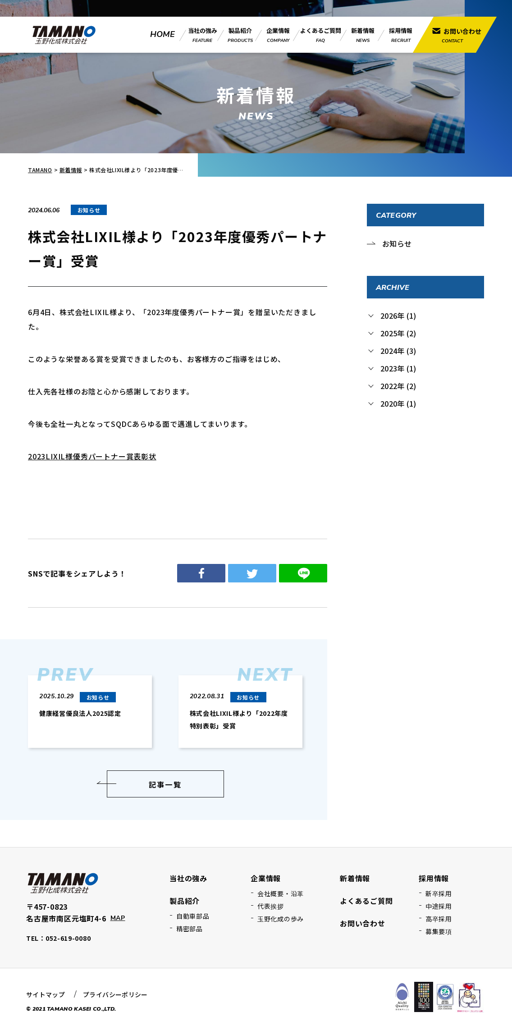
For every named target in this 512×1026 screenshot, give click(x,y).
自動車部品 (193, 916)
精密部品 (189, 928)
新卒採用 (438, 893)
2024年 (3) (398, 350)
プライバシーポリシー (115, 994)
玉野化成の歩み (280, 918)
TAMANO (40, 170)
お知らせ (396, 243)
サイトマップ (45, 994)
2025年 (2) (398, 333)
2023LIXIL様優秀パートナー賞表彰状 (92, 456)
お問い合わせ (362, 923)
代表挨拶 (270, 906)
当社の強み (188, 878)
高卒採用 (438, 918)
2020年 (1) (398, 403)
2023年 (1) (398, 368)
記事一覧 (165, 784)
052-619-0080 (68, 938)
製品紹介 (184, 900)
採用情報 (434, 878)
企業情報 (266, 878)
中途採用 (438, 906)
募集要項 (438, 931)
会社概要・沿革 (280, 893)
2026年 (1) (398, 315)
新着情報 (70, 170)
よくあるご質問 (366, 900)
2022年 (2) (398, 385)
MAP (117, 918)
